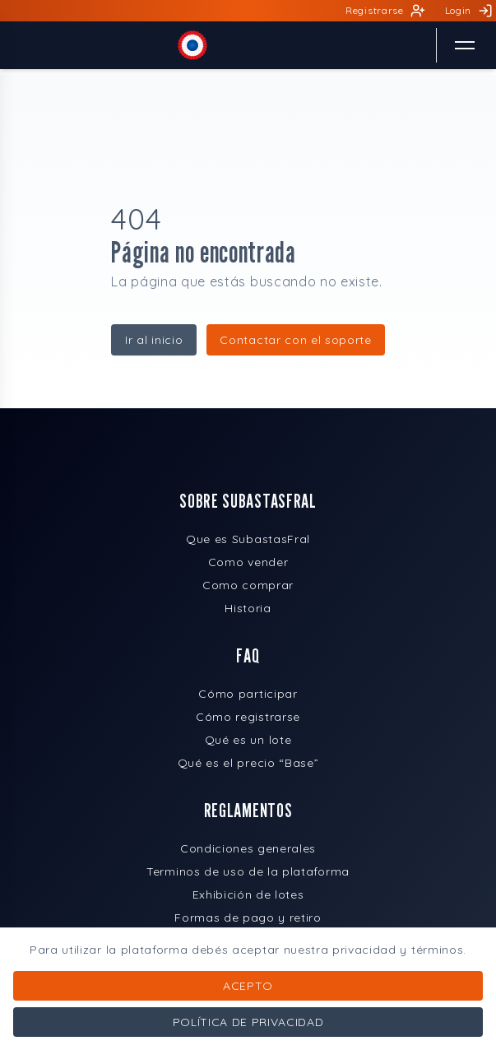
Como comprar (248, 585)
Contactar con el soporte (295, 339)
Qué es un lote (248, 739)
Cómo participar (247, 693)
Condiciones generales (248, 848)
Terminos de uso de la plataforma (248, 871)
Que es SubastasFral (248, 539)
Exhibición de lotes (248, 894)
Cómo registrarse (248, 716)
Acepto (248, 985)
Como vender (248, 562)
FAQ (247, 655)
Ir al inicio (154, 339)
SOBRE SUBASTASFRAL (247, 501)
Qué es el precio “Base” (248, 762)
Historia (248, 608)
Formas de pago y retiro (248, 917)
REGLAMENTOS (248, 810)
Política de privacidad (248, 1022)
